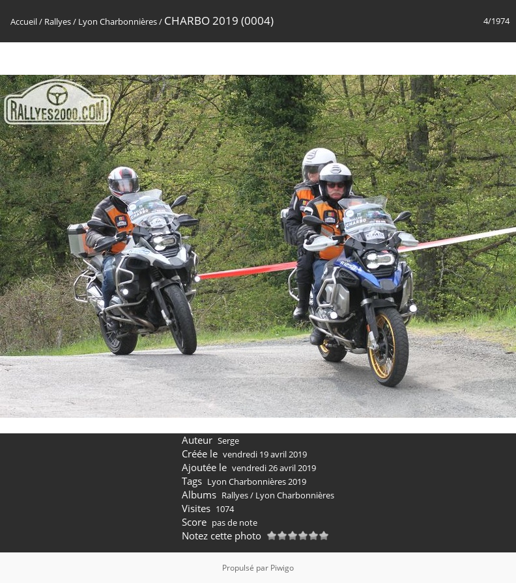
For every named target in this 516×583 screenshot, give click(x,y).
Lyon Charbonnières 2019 (256, 481)
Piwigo (282, 567)
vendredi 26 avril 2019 (274, 468)
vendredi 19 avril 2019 (265, 454)
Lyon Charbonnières (117, 21)
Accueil (23, 21)
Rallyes (57, 21)
